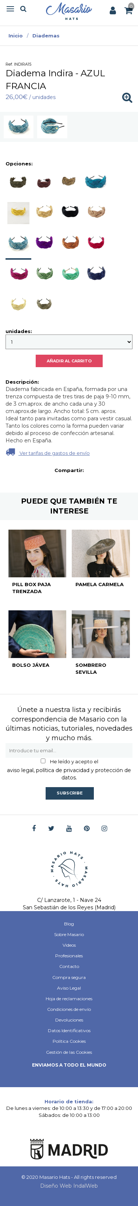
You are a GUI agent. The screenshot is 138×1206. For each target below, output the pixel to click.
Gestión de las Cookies (69, 1052)
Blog (69, 924)
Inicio (15, 36)
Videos (69, 945)
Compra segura (69, 977)
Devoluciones (69, 1020)
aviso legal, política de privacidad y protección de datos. (69, 774)
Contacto (69, 966)
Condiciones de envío (69, 1009)
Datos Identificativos (69, 1030)
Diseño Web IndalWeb (69, 1186)
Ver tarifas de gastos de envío (48, 451)
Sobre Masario (69, 934)
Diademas (46, 36)
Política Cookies (69, 1041)
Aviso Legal (69, 988)
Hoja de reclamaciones (69, 998)
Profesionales (69, 955)
